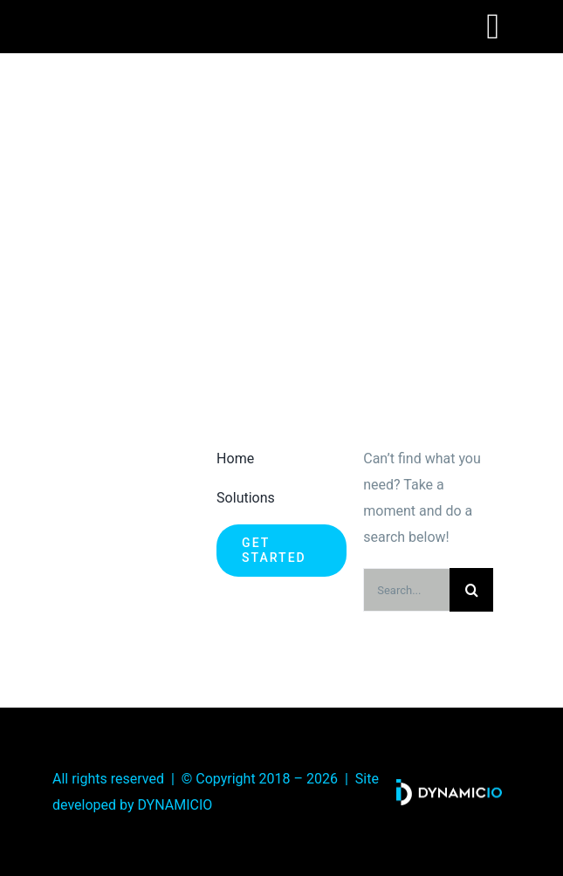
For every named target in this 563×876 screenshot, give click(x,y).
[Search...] (406, 590)
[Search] (471, 590)
